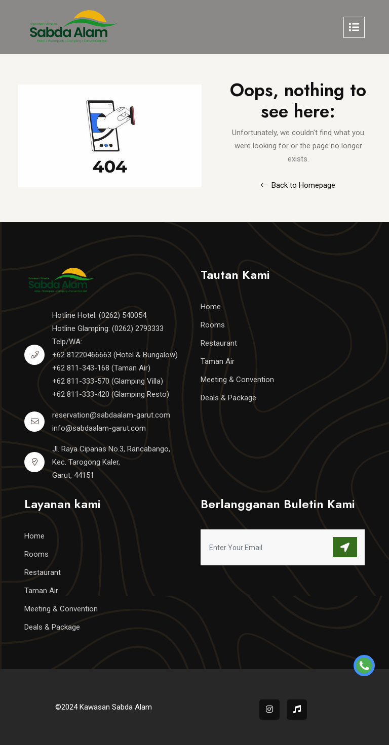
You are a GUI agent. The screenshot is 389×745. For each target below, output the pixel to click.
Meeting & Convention (237, 379)
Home (211, 306)
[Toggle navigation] (354, 27)
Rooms (213, 324)
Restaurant (219, 343)
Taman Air (218, 361)
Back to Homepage (298, 185)
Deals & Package (228, 397)
